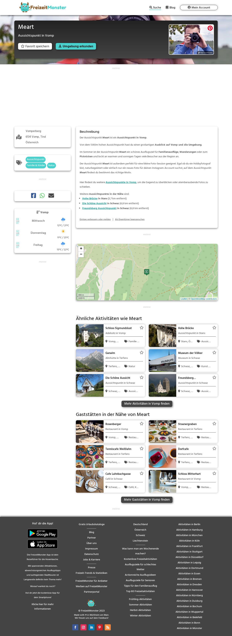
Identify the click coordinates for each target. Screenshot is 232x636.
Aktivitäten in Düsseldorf (189, 557)
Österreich (140, 530)
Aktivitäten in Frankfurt (189, 546)
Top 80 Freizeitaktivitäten (140, 591)
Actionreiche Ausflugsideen (140, 575)
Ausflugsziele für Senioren (140, 580)
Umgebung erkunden (78, 46)
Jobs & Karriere (91, 560)
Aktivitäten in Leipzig (189, 563)
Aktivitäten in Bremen (189, 579)
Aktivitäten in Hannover (189, 590)
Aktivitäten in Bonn (189, 623)
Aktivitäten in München (189, 535)
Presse (91, 567)
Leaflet (184, 299)
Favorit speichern (35, 46)
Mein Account (201, 7)
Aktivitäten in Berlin (189, 524)
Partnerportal (91, 592)
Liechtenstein (140, 541)
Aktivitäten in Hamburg (189, 530)
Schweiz (140, 535)
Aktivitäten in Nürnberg (189, 595)
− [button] (81, 254)
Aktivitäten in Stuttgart (189, 552)
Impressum (91, 549)
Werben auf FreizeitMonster (91, 586)
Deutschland (140, 524)
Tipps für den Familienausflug (140, 586)
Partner (91, 538)
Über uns (91, 543)
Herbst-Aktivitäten (140, 610)
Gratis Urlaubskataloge (92, 524)
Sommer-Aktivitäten (140, 605)
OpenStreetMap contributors (204, 299)
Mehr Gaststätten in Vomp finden (147, 499)
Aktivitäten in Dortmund (189, 568)
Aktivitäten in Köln (189, 541)
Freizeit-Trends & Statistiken (91, 573)
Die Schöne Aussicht (94, 203)
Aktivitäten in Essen (189, 574)
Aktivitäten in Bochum (189, 606)
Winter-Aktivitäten (140, 616)
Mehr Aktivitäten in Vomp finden (146, 403)
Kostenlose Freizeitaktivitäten (140, 559)
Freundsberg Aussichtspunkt (99, 208)
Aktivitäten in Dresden (189, 584)
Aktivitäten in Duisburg (189, 601)
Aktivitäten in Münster (189, 628)
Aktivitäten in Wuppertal (189, 612)
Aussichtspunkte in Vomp (121, 182)
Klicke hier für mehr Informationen (43, 606)
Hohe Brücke (89, 198)
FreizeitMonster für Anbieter (92, 581)
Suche (157, 8)
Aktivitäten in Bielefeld (189, 617)
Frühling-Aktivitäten (140, 599)
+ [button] (81, 249)
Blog (172, 7)
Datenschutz (91, 554)
